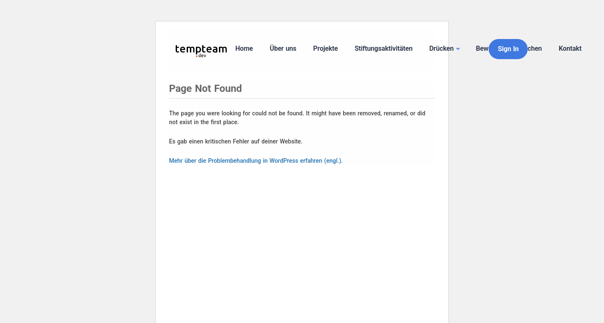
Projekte (325, 48)
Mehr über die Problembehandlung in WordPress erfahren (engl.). (256, 160)
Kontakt (570, 48)
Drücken (441, 48)
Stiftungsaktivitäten (383, 48)
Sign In (508, 49)
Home (244, 48)
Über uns (283, 48)
